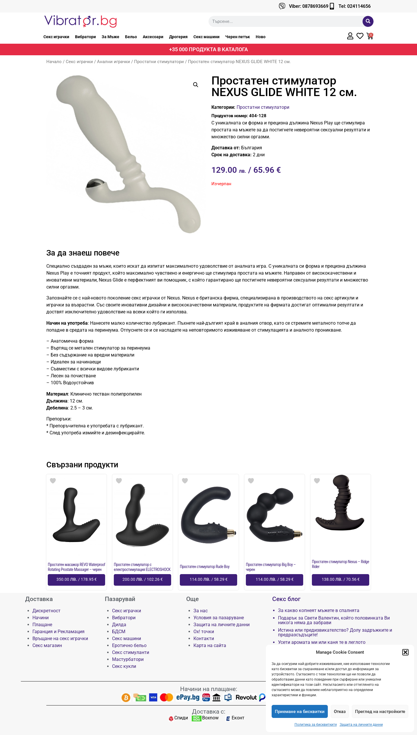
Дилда (119, 624)
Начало (54, 61)
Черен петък (237, 36)
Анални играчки (113, 61)
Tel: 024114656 (355, 6)
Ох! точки (203, 631)
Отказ (340, 711)
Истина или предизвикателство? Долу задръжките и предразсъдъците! (335, 632)
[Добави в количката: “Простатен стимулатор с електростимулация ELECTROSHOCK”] (142, 580)
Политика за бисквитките (316, 725)
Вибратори (85, 36)
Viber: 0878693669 (308, 6)
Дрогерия (178, 36)
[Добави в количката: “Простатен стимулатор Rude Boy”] (208, 580)
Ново (261, 36)
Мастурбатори (128, 659)
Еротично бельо (129, 645)
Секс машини (206, 36)
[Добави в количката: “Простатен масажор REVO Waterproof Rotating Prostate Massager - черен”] (76, 580)
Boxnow (210, 718)
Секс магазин (47, 645)
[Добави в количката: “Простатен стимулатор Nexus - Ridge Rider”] (340, 580)
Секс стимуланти (130, 652)
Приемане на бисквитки (300, 711)
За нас (200, 610)
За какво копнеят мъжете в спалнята (318, 610)
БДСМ (118, 631)
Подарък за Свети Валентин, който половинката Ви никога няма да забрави (334, 620)
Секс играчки (56, 36)
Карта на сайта (209, 645)
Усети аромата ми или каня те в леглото (321, 642)
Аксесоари (153, 36)
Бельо (131, 36)
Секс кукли (124, 666)
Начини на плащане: (208, 689)
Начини (40, 617)
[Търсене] (368, 21)
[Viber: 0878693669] (282, 6)
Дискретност (46, 610)
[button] (405, 652)
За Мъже (110, 36)
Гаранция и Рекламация (58, 631)
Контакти (203, 638)
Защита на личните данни (361, 725)
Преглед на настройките (380, 711)
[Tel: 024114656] (331, 6)
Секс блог (286, 599)
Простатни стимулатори (159, 61)
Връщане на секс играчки (60, 638)
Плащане (42, 624)
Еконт (238, 718)
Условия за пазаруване (218, 617)
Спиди (181, 718)
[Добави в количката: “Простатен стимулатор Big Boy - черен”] (274, 580)
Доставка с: (208, 711)
